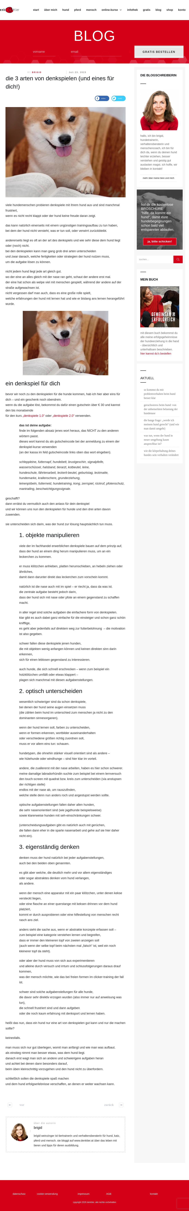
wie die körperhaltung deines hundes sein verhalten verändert (161, 452)
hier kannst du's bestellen (155, 353)
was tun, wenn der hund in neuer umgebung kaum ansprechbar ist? (158, 439)
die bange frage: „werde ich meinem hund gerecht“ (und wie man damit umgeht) (161, 424)
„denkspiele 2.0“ (63, 415)
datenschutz (20, 1193)
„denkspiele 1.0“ (34, 415)
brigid (37, 72)
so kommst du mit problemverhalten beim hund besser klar (159, 393)
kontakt (154, 1193)
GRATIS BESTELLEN (159, 51)
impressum (85, 1193)
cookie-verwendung (47, 1193)
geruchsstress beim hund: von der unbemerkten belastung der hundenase (161, 409)
